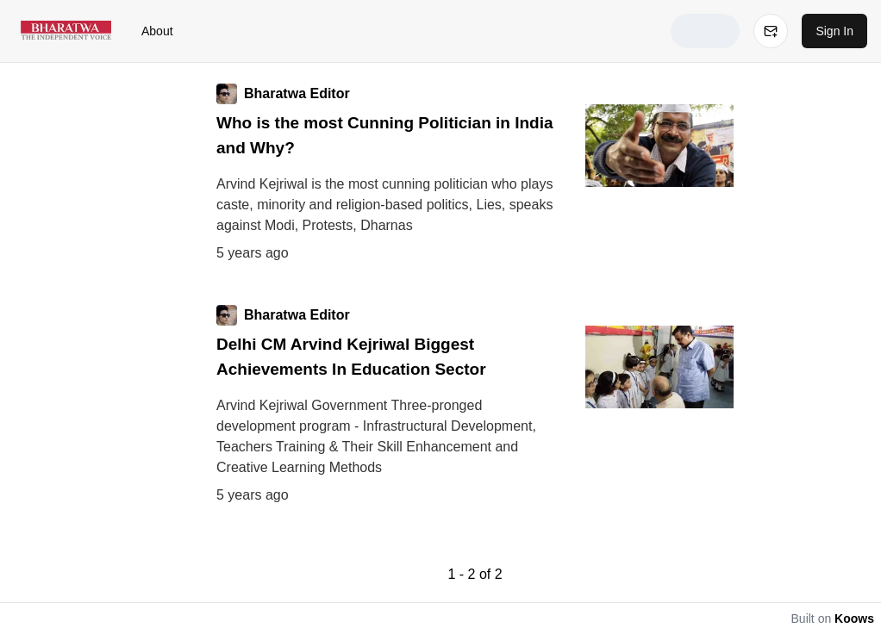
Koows (854, 618)
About (157, 31)
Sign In (834, 31)
